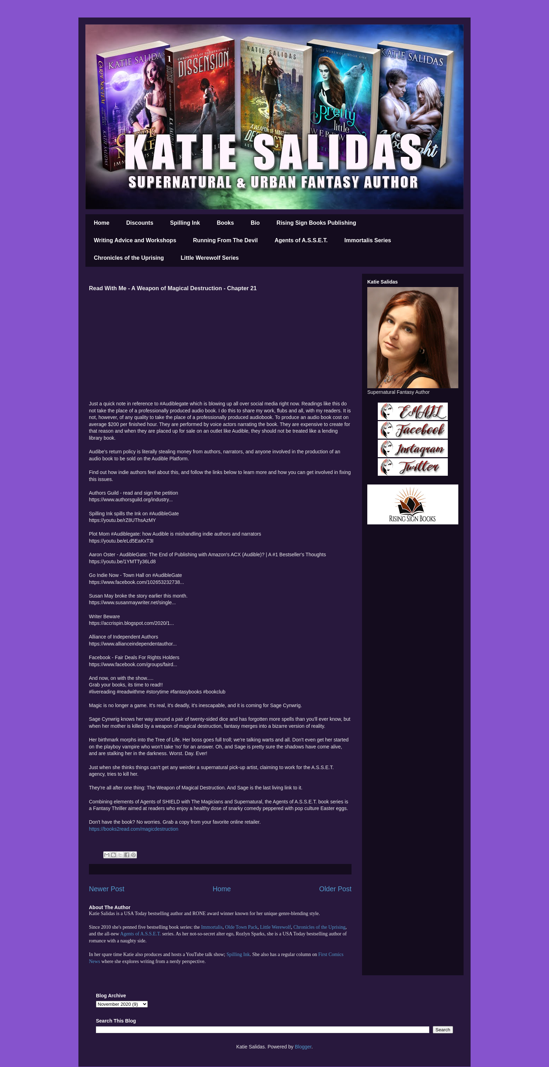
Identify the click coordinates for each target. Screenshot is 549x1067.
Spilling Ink (185, 223)
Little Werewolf (275, 927)
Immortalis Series (368, 240)
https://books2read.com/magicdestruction (133, 829)
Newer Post (106, 889)
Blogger (303, 1046)
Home (101, 223)
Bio (255, 223)
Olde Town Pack (241, 927)
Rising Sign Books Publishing (316, 223)
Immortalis (211, 927)
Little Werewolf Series (210, 258)
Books (225, 223)
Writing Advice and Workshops (135, 240)
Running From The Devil (225, 240)
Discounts (139, 223)
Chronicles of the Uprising (129, 258)
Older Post (335, 889)
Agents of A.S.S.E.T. (300, 240)
